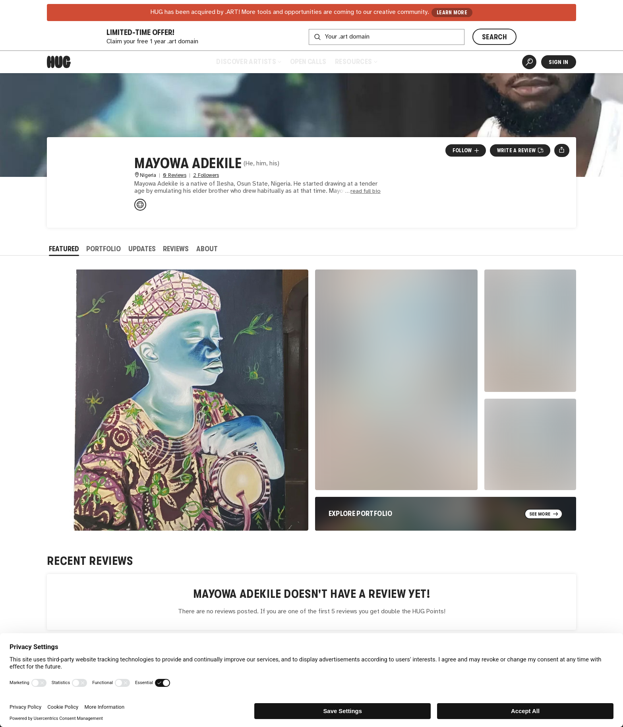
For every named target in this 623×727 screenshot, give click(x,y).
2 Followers (206, 175)
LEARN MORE (452, 13)
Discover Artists (248, 62)
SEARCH (494, 37)
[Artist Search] (529, 62)
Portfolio (103, 249)
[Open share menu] (561, 150)
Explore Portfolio (361, 514)
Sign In (558, 62)
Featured (64, 249)
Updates (142, 249)
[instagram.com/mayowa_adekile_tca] (140, 205)
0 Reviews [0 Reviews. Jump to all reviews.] (174, 175)
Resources (356, 62)
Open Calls (308, 62)
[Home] (59, 62)
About (207, 249)
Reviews (176, 249)
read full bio (365, 191)
